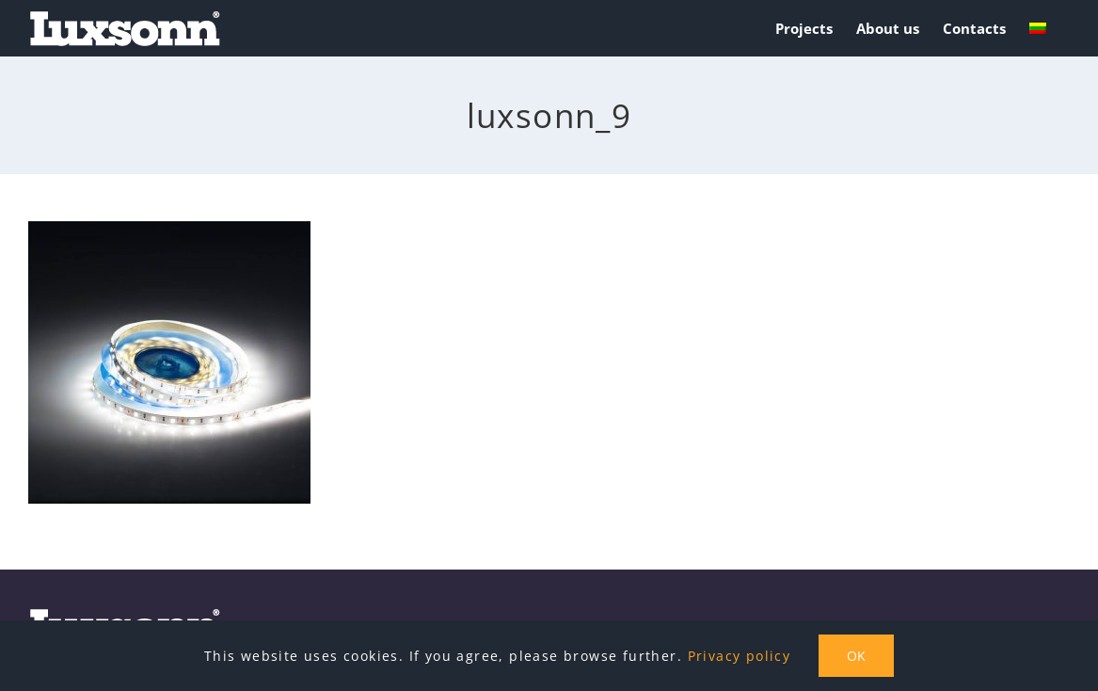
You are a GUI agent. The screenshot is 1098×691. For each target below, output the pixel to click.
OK (856, 656)
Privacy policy (739, 656)
